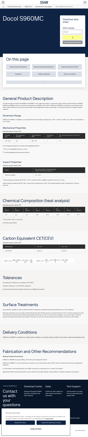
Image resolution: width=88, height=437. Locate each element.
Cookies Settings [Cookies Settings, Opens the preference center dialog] (35, 429)
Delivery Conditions (70, 74)
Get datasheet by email (72, 42)
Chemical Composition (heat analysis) (45, 67)
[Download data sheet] (72, 37)
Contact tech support (73, 418)
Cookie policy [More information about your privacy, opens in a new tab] (49, 418)
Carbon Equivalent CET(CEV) (69, 67)
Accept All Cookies (20, 422)
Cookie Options (80, 430)
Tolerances (18, 74)
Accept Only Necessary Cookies (51, 422)
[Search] (3, 2)
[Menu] (85, 2)
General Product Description (18, 67)
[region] (35, 422)
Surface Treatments (44, 74)
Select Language (68, 28)
